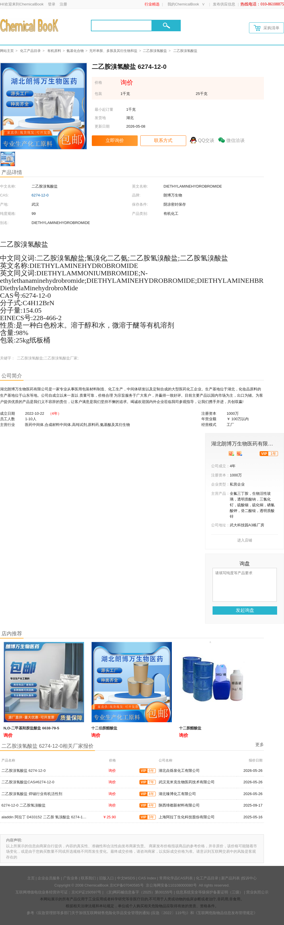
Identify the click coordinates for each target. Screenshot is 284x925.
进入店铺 (244, 540)
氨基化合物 (75, 51)
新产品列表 (230, 878)
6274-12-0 (40, 195)
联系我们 (88, 878)
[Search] (121, 25)
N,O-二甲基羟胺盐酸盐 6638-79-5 (31, 728)
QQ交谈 (206, 140)
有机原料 (54, 51)
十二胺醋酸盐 (190, 728)
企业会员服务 (49, 878)
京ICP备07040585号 (127, 885)
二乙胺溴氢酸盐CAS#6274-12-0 (27, 782)
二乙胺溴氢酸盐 (155, 51)
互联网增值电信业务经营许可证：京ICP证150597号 (58, 892)
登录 (51, 4)
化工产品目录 (30, 51)
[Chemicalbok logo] (29, 25)
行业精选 (152, 4)
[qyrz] (231, 453)
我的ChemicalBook (183, 4)
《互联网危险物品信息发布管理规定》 (225, 913)
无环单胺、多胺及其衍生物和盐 (113, 51)
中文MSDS (126, 878)
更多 (259, 744)
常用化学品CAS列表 (176, 878)
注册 (63, 4)
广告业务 (70, 878)
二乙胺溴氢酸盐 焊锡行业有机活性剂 (31, 794)
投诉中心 (249, 878)
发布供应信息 (224, 4)
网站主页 (7, 51)
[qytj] (239, 453)
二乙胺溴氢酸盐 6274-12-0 (23, 770)
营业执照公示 (257, 892)
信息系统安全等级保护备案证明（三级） (209, 892)
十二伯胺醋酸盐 (104, 728)
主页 (31, 878)
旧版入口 (106, 878)
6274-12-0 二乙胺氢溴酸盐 (23, 805)
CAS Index (147, 878)
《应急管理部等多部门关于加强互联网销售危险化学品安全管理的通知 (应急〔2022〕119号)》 (112, 913)
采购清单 (266, 28)
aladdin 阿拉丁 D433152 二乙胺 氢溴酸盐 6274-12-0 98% (49, 817)
